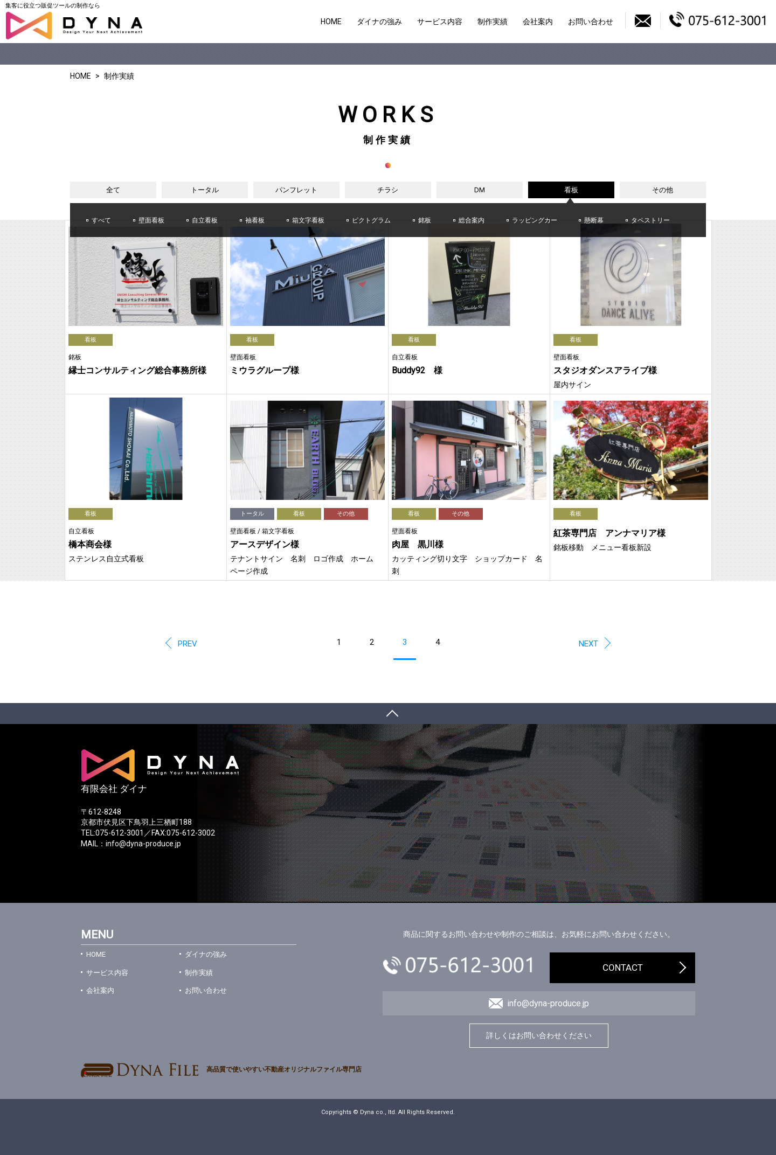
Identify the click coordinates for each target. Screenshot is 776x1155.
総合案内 (471, 220)
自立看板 (205, 220)
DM (479, 190)
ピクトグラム (371, 220)
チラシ (387, 190)
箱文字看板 (308, 220)
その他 (662, 190)
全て (113, 190)
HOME (331, 21)
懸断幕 (594, 220)
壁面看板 (151, 220)
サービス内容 (439, 21)
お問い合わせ (590, 21)
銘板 (424, 220)
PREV (187, 644)
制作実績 (492, 21)
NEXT (588, 644)
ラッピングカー (534, 220)
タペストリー (650, 220)
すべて (101, 220)
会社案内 (538, 21)
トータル (205, 190)
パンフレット (296, 190)
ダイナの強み (379, 21)
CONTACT (622, 967)
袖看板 (255, 220)
